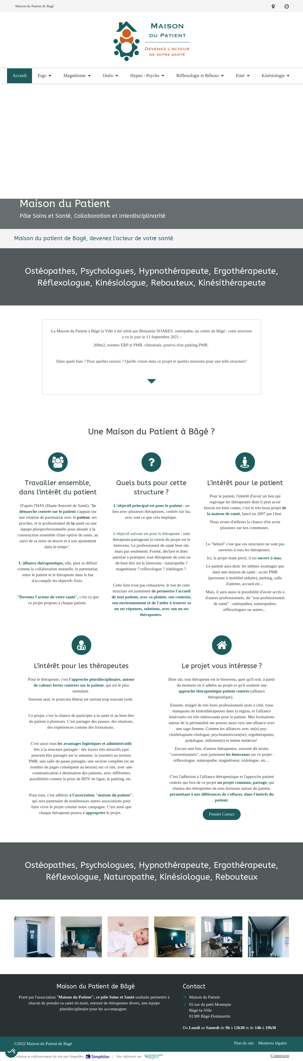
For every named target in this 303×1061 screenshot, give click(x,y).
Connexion (280, 1055)
